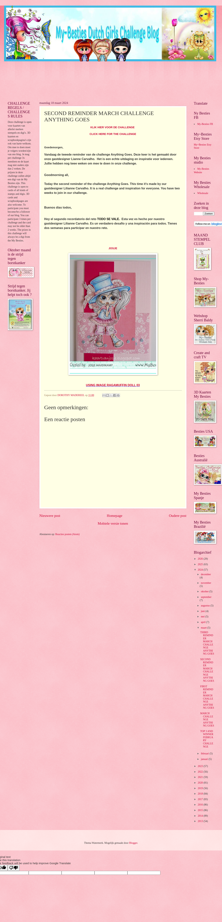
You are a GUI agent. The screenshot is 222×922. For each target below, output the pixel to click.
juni (203, 611)
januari (205, 759)
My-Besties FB (205, 124)
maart (204, 627)
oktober (205, 591)
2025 (201, 564)
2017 (201, 799)
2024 (201, 569)
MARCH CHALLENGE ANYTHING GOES (207, 719)
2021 (201, 777)
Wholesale (202, 193)
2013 (201, 821)
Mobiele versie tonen (113, 523)
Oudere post (177, 516)
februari (205, 753)
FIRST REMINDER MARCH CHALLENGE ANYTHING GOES (207, 697)
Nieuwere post (49, 516)
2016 (201, 804)
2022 (201, 771)
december (206, 574)
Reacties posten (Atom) (67, 534)
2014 (201, 815)
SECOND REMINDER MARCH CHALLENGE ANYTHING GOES (207, 670)
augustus (205, 605)
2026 (201, 558)
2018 (201, 793)
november (206, 583)
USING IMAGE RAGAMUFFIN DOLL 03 (113, 385)
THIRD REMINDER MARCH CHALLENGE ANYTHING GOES (207, 643)
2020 (201, 782)
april (203, 622)
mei (203, 616)
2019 (201, 788)
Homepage (114, 516)
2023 (201, 766)
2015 (201, 810)
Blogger (133, 843)
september (206, 597)
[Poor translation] (14, 868)
